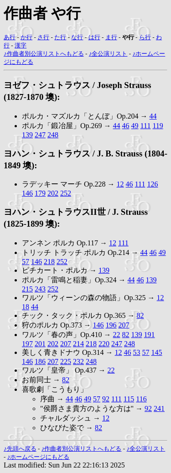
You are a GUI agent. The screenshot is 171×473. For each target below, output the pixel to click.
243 (40, 289)
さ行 (43, 37)
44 (153, 116)
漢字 (20, 45)
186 (40, 361)
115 (129, 399)
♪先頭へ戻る (20, 448)
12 (120, 184)
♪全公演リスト (108, 53)
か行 (26, 37)
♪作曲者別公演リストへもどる (44, 53)
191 (149, 334)
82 (140, 315)
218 (49, 261)
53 (136, 352)
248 (52, 135)
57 (25, 261)
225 (65, 361)
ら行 (145, 37)
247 (40, 135)
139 (27, 135)
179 (40, 193)
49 (135, 126)
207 (124, 325)
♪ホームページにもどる (38, 456)
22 (116, 334)
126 (152, 184)
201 (40, 344)
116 (141, 399)
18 (25, 307)
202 (52, 193)
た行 (60, 37)
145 (156, 352)
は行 (94, 37)
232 (78, 361)
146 (27, 193)
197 (27, 344)
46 (126, 126)
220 (103, 344)
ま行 (111, 37)
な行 (77, 37)
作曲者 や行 (42, 13)
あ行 (10, 37)
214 (78, 344)
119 (157, 126)
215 (27, 289)
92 (105, 399)
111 (145, 126)
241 (159, 408)
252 (65, 193)
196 (111, 325)
